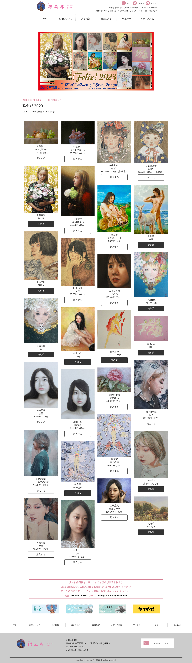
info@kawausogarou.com (113, 595)
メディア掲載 (147, 18)
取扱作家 (126, 18)
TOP (45, 18)
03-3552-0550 (79, 595)
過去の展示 (106, 18)
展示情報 (85, 18)
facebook (177, 625)
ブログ (157, 625)
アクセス (136, 625)
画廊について (65, 18)
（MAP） (106, 643)
